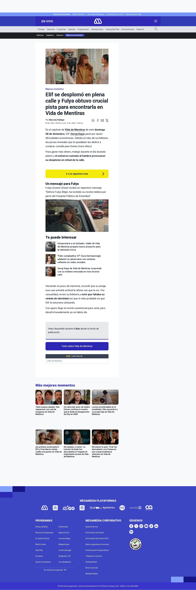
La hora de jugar (65, 550)
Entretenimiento (128, 29)
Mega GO (140, 29)
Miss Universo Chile (133, 14)
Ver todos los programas (55, 570)
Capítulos (72, 29)
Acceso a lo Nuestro (43, 562)
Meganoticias (64, 544)
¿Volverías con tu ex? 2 (115, 14)
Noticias (40, 35)
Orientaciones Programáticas (97, 550)
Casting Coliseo (97, 29)
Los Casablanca (65, 562)
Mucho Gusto (41, 544)
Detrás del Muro (79, 14)
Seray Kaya (77, 133)
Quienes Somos (92, 527)
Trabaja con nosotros (94, 556)
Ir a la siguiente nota (77, 173)
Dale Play (39, 550)
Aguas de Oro (64, 533)
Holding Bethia (91, 562)
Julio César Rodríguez (95, 14)
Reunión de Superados (44, 533)
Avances (59, 35)
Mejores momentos (74, 35)
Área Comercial (92, 568)
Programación (83, 29)
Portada (41, 29)
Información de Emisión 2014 (97, 538)
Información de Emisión (95, 533)
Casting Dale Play (112, 29)
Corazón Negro (64, 538)
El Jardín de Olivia (42, 538)
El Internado (63, 527)
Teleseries (51, 29)
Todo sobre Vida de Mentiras (77, 346)
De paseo (39, 556)
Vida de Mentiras (75, 129)
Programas (61, 29)
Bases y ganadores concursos (97, 544)
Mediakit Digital (92, 574)
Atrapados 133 (64, 556)
